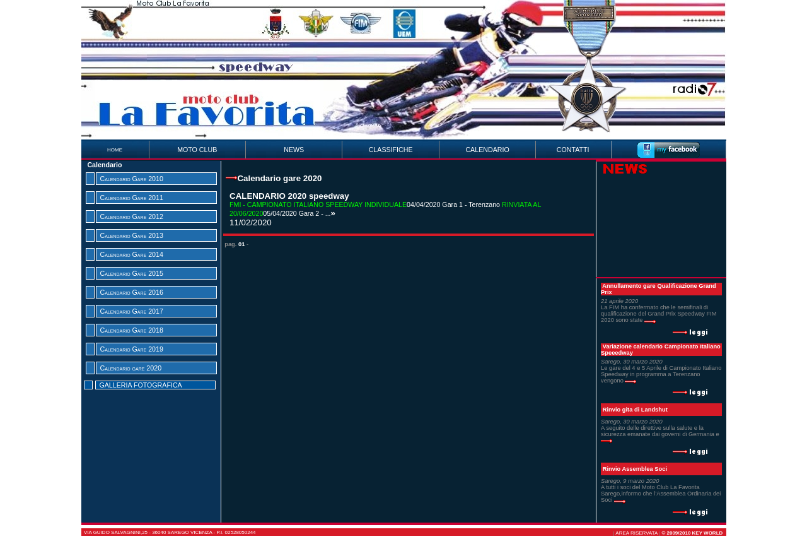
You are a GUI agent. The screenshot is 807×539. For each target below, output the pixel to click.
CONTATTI (573, 149)
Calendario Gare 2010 (131, 178)
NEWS (294, 149)
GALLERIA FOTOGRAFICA (140, 385)
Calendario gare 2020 (130, 368)
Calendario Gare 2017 (131, 311)
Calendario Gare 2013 (131, 235)
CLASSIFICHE (391, 149)
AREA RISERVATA (636, 533)
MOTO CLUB (197, 149)
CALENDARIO (487, 149)
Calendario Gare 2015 (131, 273)
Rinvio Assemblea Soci (635, 469)
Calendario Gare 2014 (131, 254)
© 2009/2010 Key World (692, 533)
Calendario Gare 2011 (131, 197)
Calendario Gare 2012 (131, 216)
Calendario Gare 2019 (131, 349)
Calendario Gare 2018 (131, 330)
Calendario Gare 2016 (131, 292)
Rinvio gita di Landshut (635, 409)
